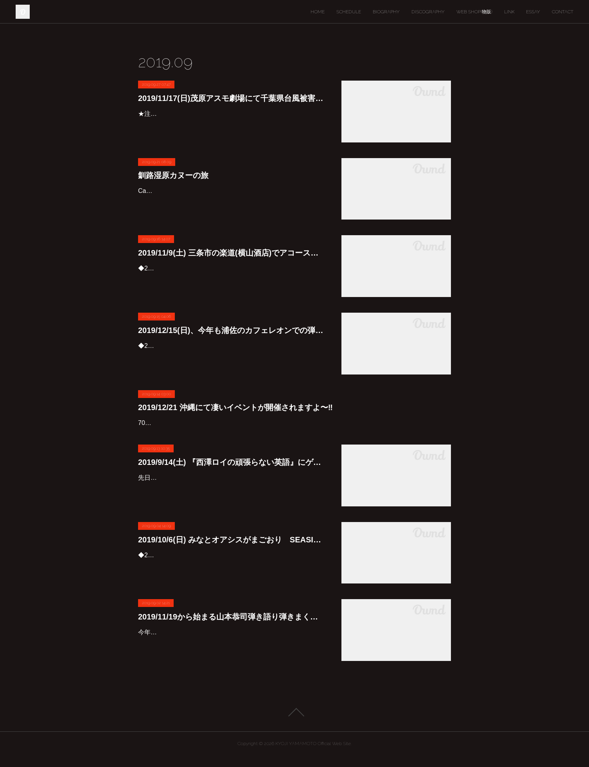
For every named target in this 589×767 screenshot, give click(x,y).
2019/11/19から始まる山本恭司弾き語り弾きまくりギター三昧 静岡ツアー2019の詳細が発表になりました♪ (232, 628)
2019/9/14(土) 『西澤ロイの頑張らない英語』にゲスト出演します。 (232, 473)
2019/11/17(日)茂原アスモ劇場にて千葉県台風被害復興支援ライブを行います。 (232, 98)
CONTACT (562, 11)
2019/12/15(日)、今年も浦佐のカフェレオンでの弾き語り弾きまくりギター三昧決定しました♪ (232, 330)
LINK (509, 11)
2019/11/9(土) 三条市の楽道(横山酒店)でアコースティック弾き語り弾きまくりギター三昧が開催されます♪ (232, 252)
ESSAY (533, 11)
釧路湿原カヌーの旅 (173, 175)
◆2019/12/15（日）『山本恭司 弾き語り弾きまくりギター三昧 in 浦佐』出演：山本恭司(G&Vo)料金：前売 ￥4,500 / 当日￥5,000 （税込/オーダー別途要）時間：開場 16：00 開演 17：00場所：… (230, 357)
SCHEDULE (348, 11)
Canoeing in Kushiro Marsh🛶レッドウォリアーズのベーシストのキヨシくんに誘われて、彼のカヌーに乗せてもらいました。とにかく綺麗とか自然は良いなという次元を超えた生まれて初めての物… (232, 202)
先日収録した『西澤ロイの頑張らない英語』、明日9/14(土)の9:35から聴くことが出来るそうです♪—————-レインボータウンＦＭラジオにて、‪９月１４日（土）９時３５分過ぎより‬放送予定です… (232, 500)
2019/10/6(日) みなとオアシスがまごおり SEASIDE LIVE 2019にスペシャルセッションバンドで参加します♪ (232, 550)
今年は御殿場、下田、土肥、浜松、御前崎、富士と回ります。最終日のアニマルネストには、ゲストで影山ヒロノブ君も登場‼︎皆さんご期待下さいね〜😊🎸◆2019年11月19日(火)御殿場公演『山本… (232, 655)
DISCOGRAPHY (428, 11)
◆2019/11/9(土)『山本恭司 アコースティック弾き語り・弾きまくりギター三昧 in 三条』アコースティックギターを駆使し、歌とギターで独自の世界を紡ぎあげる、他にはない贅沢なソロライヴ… (232, 279)
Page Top (294, 723)
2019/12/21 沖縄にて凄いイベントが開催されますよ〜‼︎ (235, 407)
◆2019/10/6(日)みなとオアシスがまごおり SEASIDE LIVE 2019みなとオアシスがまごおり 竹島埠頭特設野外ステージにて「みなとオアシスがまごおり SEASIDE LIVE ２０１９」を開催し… (232, 577)
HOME (318, 11)
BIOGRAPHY (386, 11)
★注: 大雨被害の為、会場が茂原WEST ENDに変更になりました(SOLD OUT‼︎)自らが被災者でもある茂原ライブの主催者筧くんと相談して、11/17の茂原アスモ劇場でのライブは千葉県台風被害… (230, 125)
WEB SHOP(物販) (474, 11)
